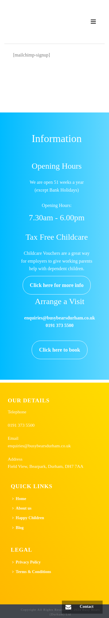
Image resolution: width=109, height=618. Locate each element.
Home (19, 499)
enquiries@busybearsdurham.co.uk (39, 445)
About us (21, 508)
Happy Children (28, 518)
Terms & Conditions (31, 572)
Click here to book (59, 350)
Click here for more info (57, 285)
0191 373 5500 (21, 425)
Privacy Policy (26, 562)
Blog (18, 528)
